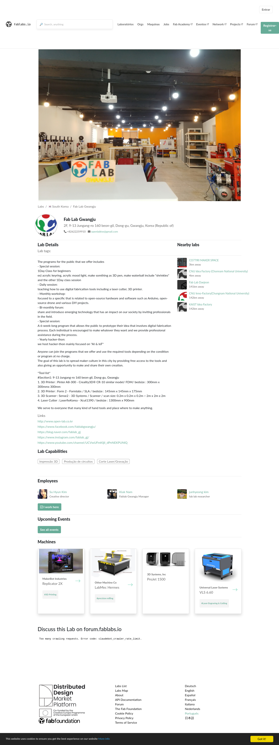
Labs (41, 206)
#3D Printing (50, 594)
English (189, 690)
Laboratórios (126, 24)
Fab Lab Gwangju (84, 206)
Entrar (266, 9)
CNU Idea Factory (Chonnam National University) (218, 271)
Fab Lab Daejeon (199, 282)
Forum (252, 24)
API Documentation (128, 699)
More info (117, 739)
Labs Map (121, 690)
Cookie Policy (124, 713)
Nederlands (192, 709)
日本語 (189, 718)
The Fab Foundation (128, 709)
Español (190, 695)
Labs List (121, 686)
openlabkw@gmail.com (104, 231)
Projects (236, 24)
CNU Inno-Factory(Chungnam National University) (219, 293)
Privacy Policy (124, 718)
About (119, 695)
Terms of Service (126, 722)
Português (191, 713)
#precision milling (105, 598)
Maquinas (153, 24)
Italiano (190, 704)
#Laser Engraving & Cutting (214, 603)
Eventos (202, 24)
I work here (49, 507)
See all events (49, 529)
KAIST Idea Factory (200, 304)
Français (190, 699)
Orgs (140, 24)
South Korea (58, 206)
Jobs (166, 24)
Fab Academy (182, 24)
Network (219, 24)
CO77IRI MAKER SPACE (204, 260)
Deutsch (190, 686)
